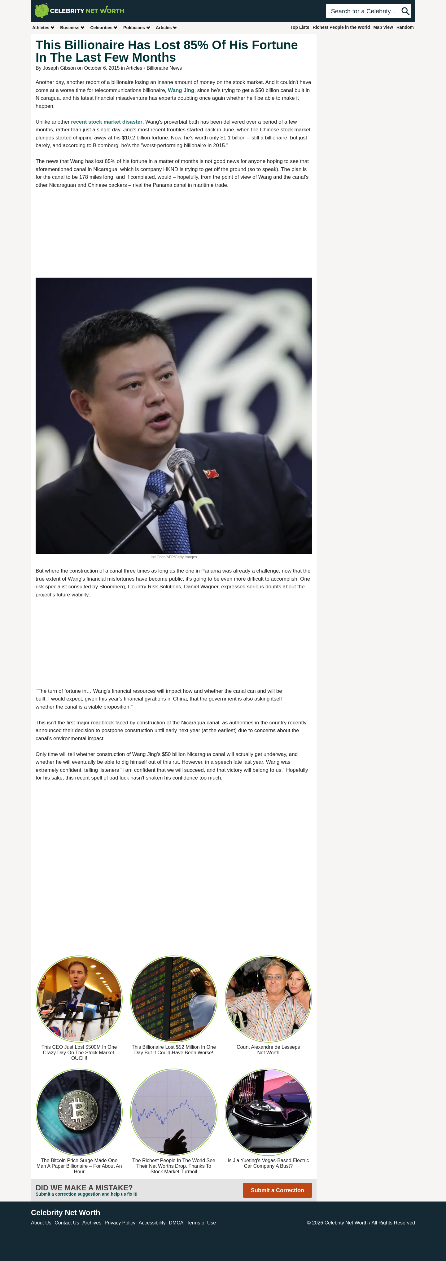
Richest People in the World (341, 27)
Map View (383, 27)
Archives (91, 1222)
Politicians (137, 27)
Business (72, 27)
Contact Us (67, 1222)
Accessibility (152, 1222)
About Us (41, 1222)
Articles (166, 27)
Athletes (43, 27)
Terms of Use (201, 1222)
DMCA (176, 1222)
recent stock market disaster (106, 122)
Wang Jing (181, 90)
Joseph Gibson (59, 68)
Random (405, 27)
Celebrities (104, 27)
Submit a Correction (277, 1190)
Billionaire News (164, 68)
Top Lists (299, 27)
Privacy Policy (120, 1222)
